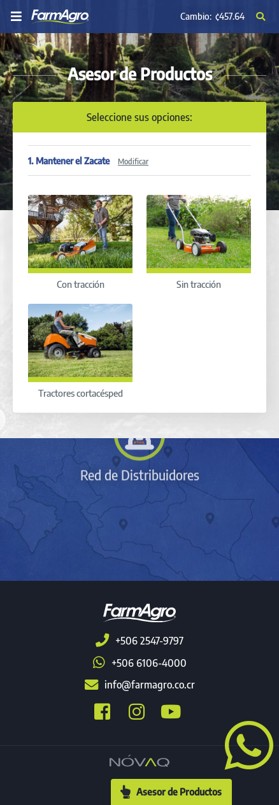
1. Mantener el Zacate (88, 160)
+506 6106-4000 (140, 663)
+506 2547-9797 (139, 640)
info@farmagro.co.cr (140, 684)
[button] (244, 744)
